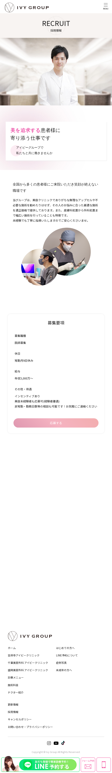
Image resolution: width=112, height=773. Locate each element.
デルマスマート (67, 581)
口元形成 (64, 500)
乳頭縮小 (12, 575)
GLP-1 (10, 543)
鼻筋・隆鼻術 (66, 462)
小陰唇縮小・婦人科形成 (19, 565)
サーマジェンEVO (16, 515)
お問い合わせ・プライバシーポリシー (30, 727)
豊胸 (10, 570)
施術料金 (13, 685)
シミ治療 (64, 570)
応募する (56, 423)
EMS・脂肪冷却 (15, 538)
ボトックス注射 (67, 532)
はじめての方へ (65, 648)
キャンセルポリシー (20, 719)
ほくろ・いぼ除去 (68, 575)
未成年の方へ (64, 670)
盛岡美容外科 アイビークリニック (28, 670)
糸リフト (12, 494)
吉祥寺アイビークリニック (23, 655)
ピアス (63, 586)
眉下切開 (12, 472)
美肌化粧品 (65, 591)
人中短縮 (64, 494)
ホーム (12, 648)
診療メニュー (16, 677)
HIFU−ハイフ (14, 510)
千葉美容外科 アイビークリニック (28, 663)
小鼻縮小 (64, 472)
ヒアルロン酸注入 (68, 538)
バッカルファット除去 (18, 505)
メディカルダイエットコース (21, 548)
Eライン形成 (65, 505)
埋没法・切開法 (15, 462)
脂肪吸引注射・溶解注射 (19, 532)
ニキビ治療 (65, 565)
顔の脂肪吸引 (14, 500)
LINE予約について (67, 655)
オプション (66, 602)
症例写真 (61, 663)
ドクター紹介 (16, 692)
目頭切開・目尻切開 (17, 478)
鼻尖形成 (64, 467)
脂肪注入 (64, 543)
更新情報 (13, 704)
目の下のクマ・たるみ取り (20, 467)
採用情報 (13, 712)
